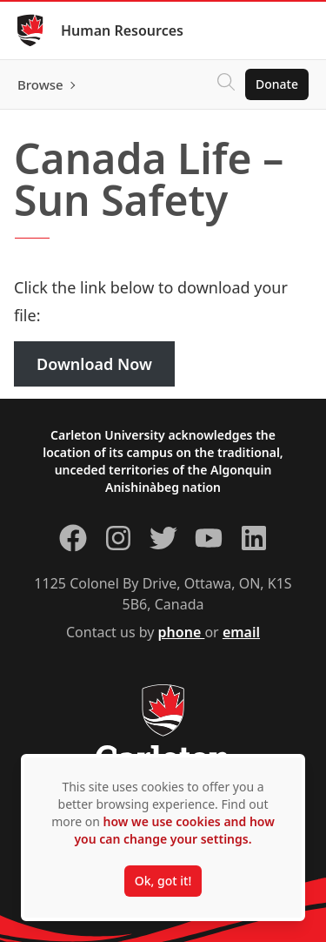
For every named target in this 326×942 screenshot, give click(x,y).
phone (181, 632)
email (241, 632)
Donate (277, 84)
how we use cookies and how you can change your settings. (174, 830)
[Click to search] (226, 84)
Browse (40, 84)
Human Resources (122, 30)
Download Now (94, 363)
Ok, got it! (163, 880)
